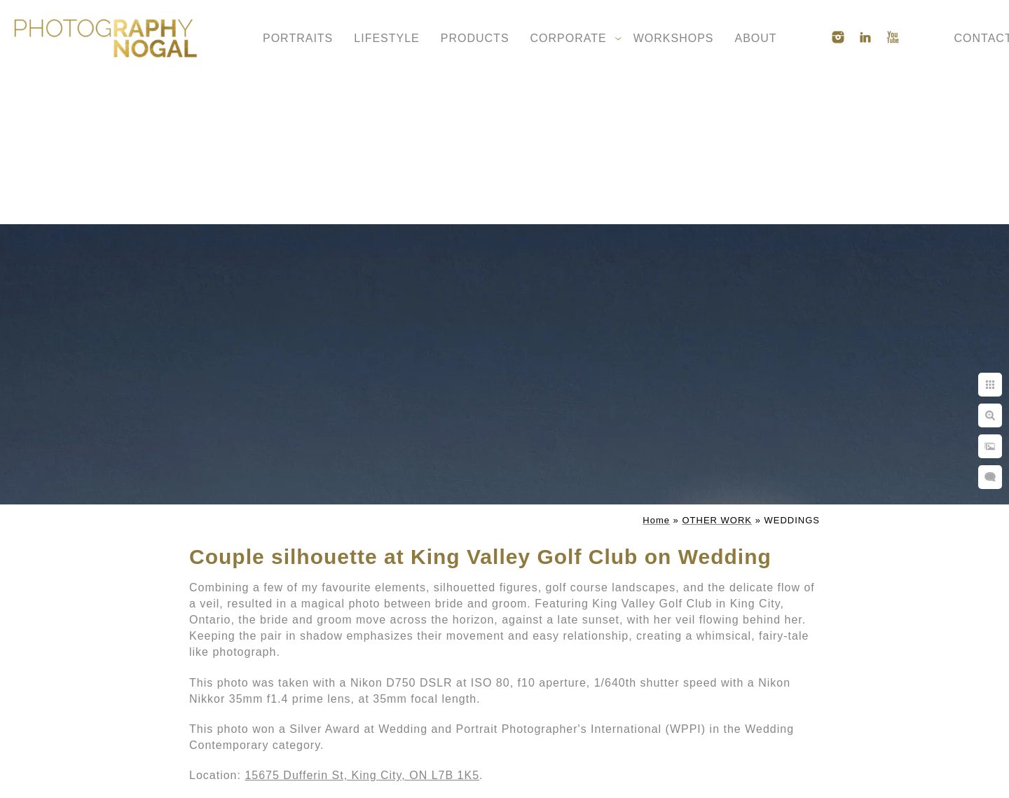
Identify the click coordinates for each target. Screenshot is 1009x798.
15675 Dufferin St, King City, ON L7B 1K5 (362, 775)
